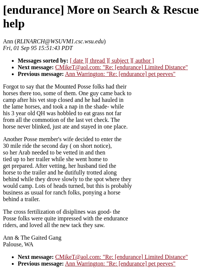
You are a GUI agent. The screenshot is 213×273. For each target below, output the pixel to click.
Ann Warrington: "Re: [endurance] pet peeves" (120, 74)
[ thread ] (97, 60)
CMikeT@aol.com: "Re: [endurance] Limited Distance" (121, 67)
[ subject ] (120, 60)
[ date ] (78, 60)
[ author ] (143, 60)
